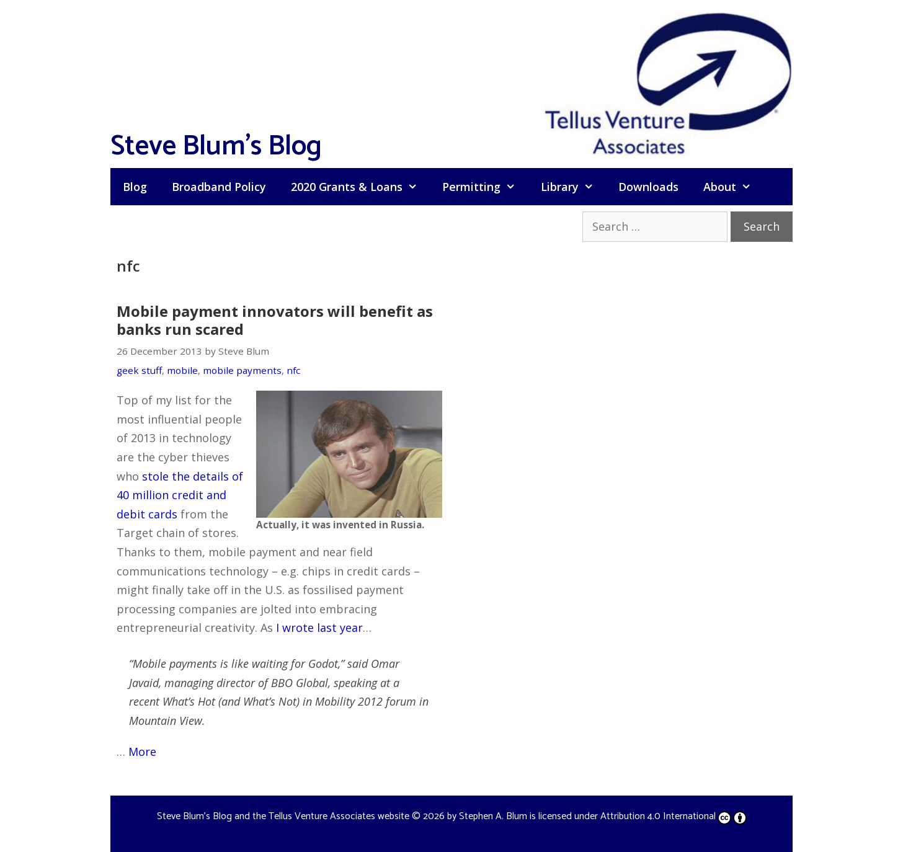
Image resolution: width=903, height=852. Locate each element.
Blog (135, 186)
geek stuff (139, 370)
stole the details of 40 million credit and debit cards (180, 495)
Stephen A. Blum (493, 816)
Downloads (648, 186)
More (142, 751)
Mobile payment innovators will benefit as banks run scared (275, 320)
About (733, 186)
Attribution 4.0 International (673, 816)
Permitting (485, 186)
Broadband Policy (219, 186)
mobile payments (242, 370)
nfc (293, 370)
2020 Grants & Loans (360, 186)
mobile (182, 370)
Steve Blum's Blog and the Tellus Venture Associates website (283, 816)
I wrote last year (319, 627)
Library (573, 186)
